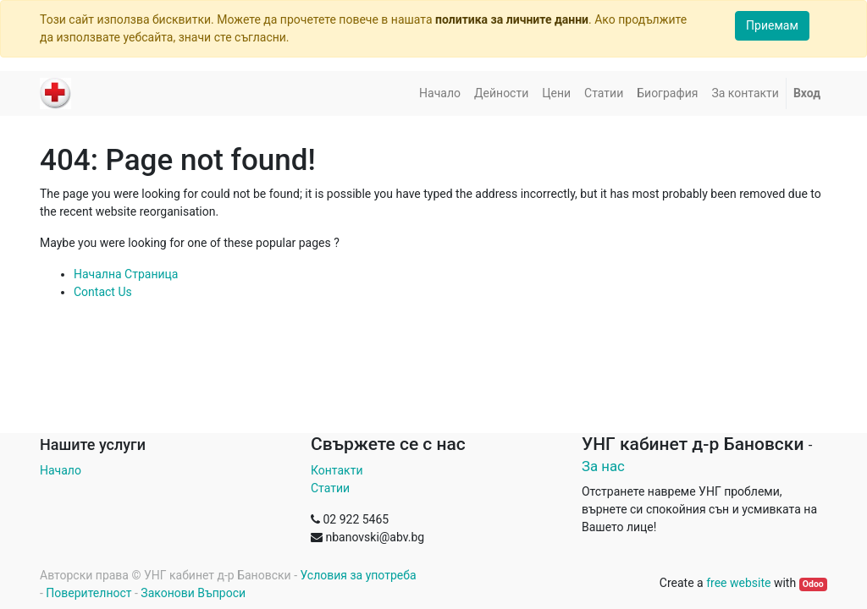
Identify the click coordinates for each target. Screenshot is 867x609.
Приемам (772, 25)
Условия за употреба (358, 575)
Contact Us (103, 292)
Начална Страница (126, 274)
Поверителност (88, 593)
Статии (330, 488)
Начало (60, 470)
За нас (603, 466)
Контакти (337, 470)
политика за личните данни (511, 19)
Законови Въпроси (193, 593)
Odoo (813, 584)
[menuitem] (439, 93)
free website (738, 583)
